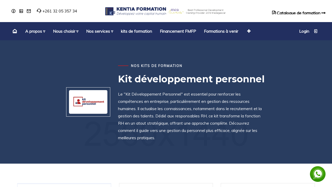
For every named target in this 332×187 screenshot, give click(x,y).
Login (308, 31)
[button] (248, 31)
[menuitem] (14, 31)
